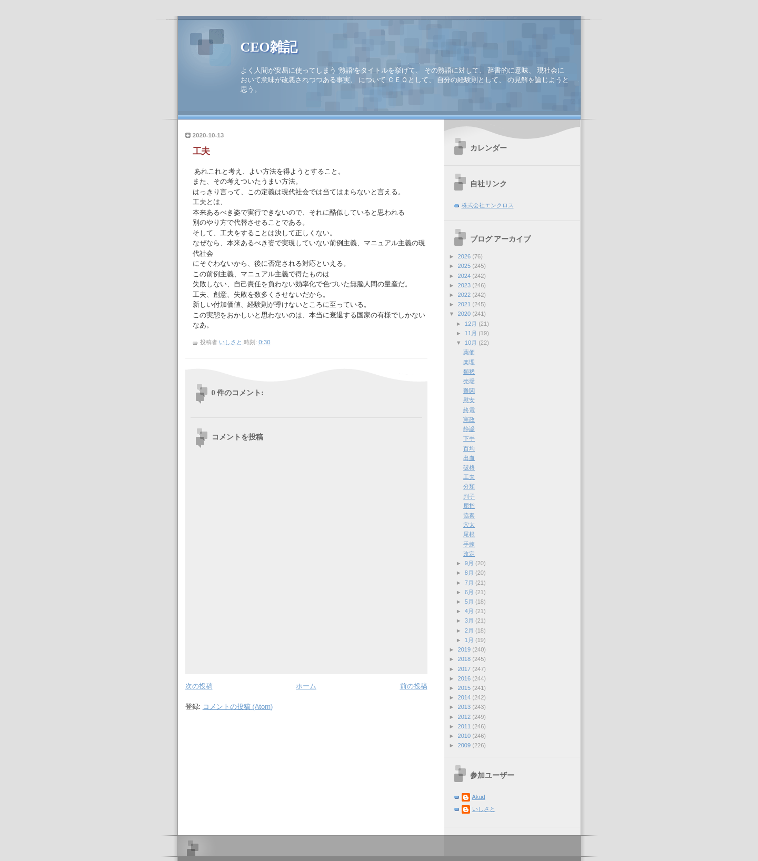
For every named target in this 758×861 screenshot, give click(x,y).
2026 (465, 256)
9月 (470, 563)
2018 (465, 659)
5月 (470, 601)
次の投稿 (199, 686)
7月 (470, 582)
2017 (465, 669)
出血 (469, 458)
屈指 (469, 506)
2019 (465, 649)
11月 (471, 333)
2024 (465, 276)
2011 (465, 726)
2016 (465, 678)
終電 (469, 410)
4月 (470, 611)
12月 (471, 324)
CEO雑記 (269, 47)
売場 (469, 381)
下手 (469, 438)
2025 (465, 266)
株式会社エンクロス (488, 205)
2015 (465, 688)
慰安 (469, 400)
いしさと (483, 809)
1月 (470, 640)
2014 (465, 697)
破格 (469, 467)
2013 (465, 707)
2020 (465, 314)
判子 (469, 496)
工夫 (469, 477)
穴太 (469, 525)
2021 (465, 304)
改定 (469, 553)
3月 (470, 620)
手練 (469, 544)
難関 (469, 390)
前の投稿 (413, 686)
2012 (465, 717)
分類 (469, 486)
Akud (478, 797)
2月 (470, 630)
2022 (465, 295)
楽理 (469, 362)
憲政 (469, 419)
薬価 (469, 352)
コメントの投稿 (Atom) (238, 706)
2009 (465, 745)
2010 (465, 736)
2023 (465, 285)
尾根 (469, 534)
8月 (470, 572)
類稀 (469, 371)
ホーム (306, 686)
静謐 (469, 429)
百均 (469, 448)
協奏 (469, 515)
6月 (470, 592)
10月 (471, 342)
